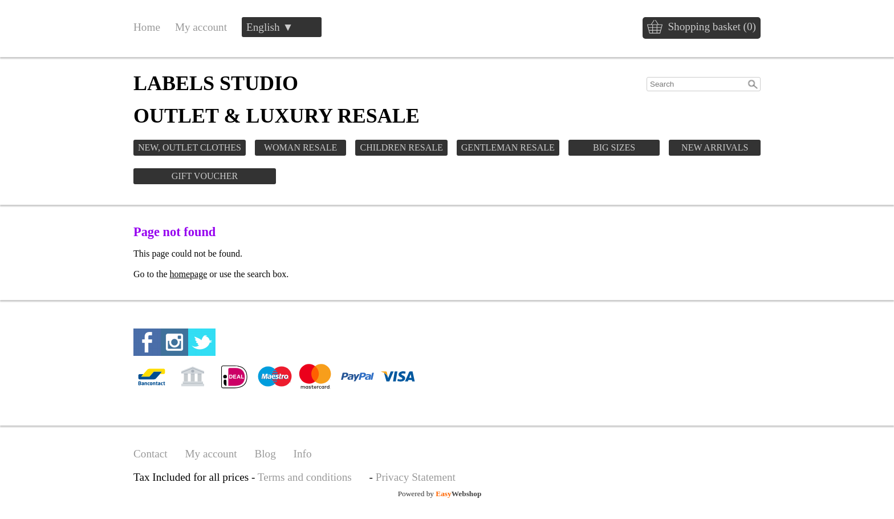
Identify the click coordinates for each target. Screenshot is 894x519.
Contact (150, 454)
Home (146, 27)
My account (201, 27)
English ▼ (269, 27)
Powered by (440, 493)
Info (303, 454)
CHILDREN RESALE (401, 147)
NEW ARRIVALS (714, 147)
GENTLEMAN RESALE (508, 147)
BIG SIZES (614, 147)
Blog (264, 454)
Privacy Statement (416, 477)
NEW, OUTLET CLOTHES (189, 147)
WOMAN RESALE (300, 147)
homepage (189, 274)
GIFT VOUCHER (205, 176)
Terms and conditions (305, 477)
